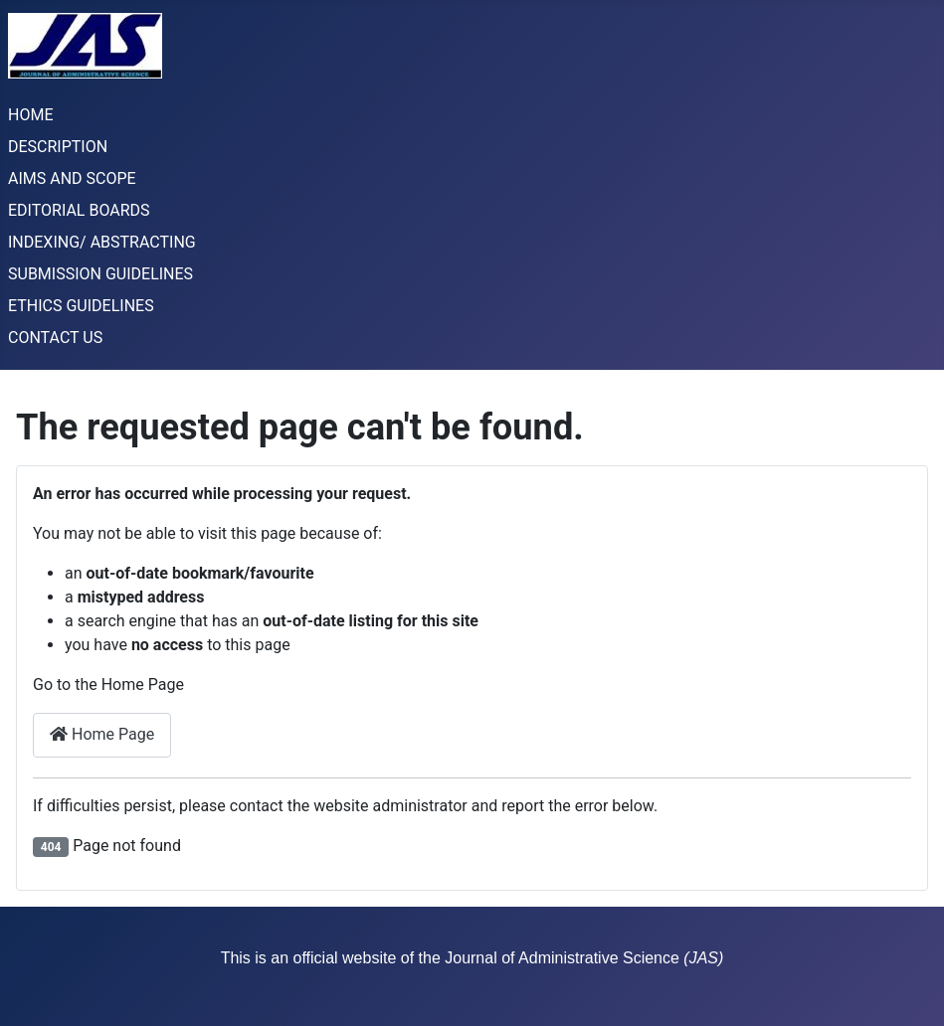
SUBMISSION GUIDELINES (100, 273)
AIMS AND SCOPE (72, 178)
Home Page (102, 734)
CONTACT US (55, 337)
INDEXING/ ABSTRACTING (102, 242)
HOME (30, 114)
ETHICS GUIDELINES (81, 305)
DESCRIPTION (57, 146)
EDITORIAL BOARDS (79, 210)
